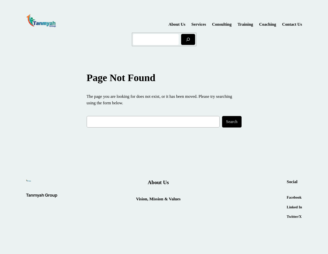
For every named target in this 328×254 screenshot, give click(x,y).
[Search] (188, 39)
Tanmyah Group (41, 195)
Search (232, 121)
